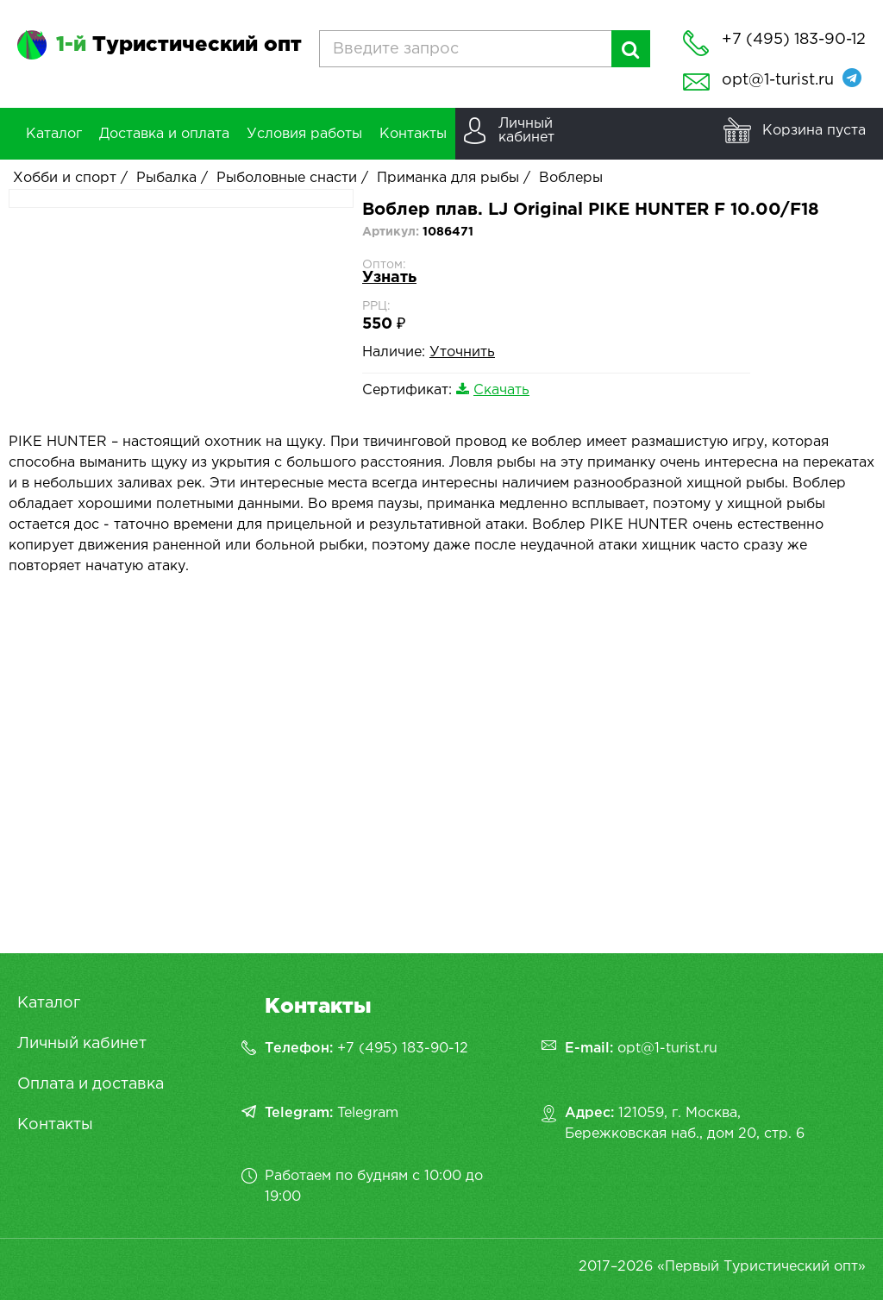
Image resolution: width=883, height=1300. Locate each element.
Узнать (389, 278)
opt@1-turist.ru (778, 80)
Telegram (367, 1113)
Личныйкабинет (526, 130)
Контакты (55, 1125)
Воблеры (571, 178)
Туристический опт (179, 44)
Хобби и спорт (64, 178)
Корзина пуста (814, 130)
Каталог (48, 1003)
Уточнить (462, 352)
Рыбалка (166, 178)
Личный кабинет (82, 1044)
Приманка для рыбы (448, 178)
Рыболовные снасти (286, 178)
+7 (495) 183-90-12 (402, 1048)
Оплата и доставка (90, 1084)
